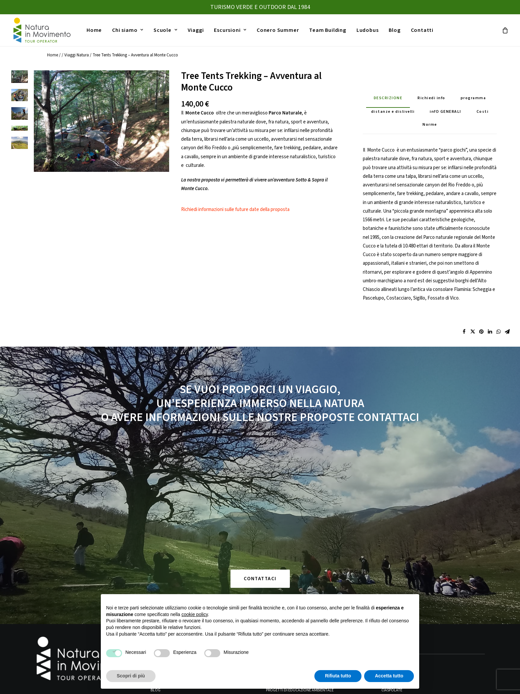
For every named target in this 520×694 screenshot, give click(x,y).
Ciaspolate (391, 587)
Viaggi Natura (76, 62)
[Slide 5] (19, 149)
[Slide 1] (19, 83)
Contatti (422, 30)
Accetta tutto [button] (389, 675)
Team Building (327, 30)
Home (94, 30)
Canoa (387, 576)
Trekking (390, 564)
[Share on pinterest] (481, 338)
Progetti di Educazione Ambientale (300, 587)
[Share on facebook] (464, 338)
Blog (394, 30)
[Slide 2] (19, 102)
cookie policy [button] (194, 614)
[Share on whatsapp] (498, 338)
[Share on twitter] (473, 338)
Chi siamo (127, 30)
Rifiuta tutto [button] (338, 675)
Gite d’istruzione (282, 576)
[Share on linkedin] (490, 338)
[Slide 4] (19, 134)
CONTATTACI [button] (260, 476)
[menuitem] (94, 30)
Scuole (165, 30)
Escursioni (230, 30)
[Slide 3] (19, 120)
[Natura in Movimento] (41, 30)
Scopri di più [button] (131, 675)
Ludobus (368, 30)
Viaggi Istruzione (282, 564)
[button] (101, 127)
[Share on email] (507, 338)
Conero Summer (278, 30)
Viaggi (196, 30)
